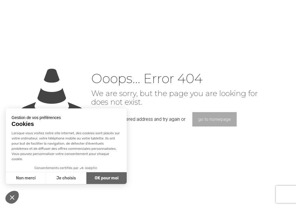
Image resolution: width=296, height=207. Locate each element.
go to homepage (214, 119)
